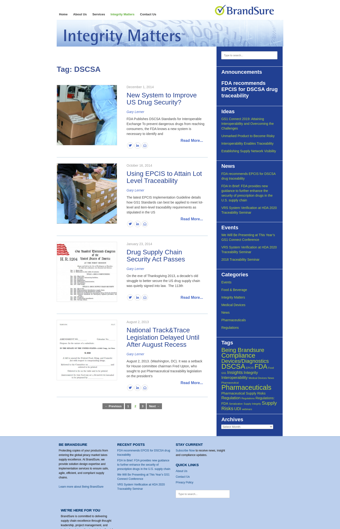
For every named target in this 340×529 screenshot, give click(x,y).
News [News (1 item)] (271, 378)
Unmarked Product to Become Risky (248, 136)
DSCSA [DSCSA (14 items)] (234, 366)
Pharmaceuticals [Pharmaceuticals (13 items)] (247, 387)
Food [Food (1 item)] (271, 367)
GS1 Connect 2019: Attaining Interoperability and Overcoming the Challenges (248, 123)
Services (98, 14)
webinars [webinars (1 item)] (247, 409)
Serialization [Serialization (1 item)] (236, 403)
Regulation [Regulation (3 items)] (231, 398)
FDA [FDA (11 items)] (261, 366)
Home (63, 14)
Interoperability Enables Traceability (248, 143)
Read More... (192, 141)
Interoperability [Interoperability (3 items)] (235, 377)
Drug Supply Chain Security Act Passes (156, 256)
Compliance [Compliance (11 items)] (239, 355)
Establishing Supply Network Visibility (249, 151)
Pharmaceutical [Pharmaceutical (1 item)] (230, 382)
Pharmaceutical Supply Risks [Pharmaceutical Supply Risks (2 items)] (244, 393)
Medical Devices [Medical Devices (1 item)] (258, 378)
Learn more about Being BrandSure (81, 486)
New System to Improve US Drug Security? (162, 99)
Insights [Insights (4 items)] (235, 372)
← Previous (113, 406)
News (226, 312)
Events (227, 282)
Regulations (230, 328)
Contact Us (148, 14)
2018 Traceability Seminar (241, 259)
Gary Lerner (135, 112)
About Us (80, 14)
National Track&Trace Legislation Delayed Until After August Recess (163, 337)
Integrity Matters (122, 14)
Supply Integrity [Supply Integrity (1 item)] (252, 403)
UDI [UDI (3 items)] (238, 409)
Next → (154, 406)
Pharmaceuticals (234, 320)
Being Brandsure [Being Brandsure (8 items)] (243, 350)
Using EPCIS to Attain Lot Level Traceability (164, 177)
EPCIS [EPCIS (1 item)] (250, 367)
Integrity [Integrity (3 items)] (251, 372)
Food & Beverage (235, 290)
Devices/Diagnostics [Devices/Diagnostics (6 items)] (245, 361)
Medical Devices (234, 305)
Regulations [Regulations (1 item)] (248, 398)
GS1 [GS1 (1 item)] (224, 373)
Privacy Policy (181, 482)
